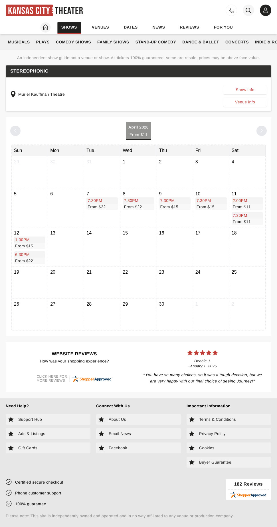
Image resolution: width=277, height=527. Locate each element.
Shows (69, 27)
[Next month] (261, 131)
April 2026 (138, 131)
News (158, 27)
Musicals (19, 42)
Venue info (245, 102)
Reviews (189, 27)
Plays (43, 42)
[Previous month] (15, 131)
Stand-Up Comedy (156, 42)
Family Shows (113, 42)
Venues (100, 27)
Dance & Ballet (200, 42)
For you (223, 27)
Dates (131, 27)
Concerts (237, 42)
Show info (245, 89)
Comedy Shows (73, 42)
